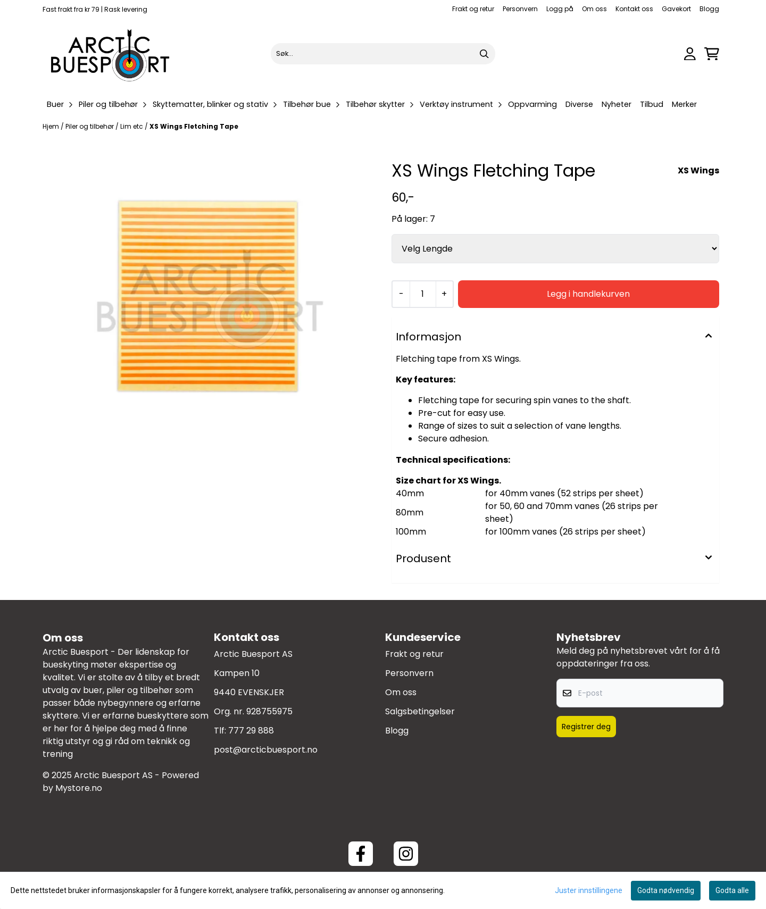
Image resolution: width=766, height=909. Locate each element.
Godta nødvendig (665, 890)
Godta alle (732, 890)
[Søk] (383, 53)
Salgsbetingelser (420, 711)
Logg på (559, 8)
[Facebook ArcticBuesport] (360, 853)
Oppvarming (532, 104)
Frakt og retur (473, 8)
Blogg (709, 8)
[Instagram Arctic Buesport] (406, 853)
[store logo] (111, 53)
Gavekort (676, 8)
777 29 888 (251, 730)
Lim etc (132, 126)
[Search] (484, 53)
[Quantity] (422, 294)
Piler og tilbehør (90, 126)
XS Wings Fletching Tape (193, 126)
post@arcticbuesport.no (266, 750)
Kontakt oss (634, 8)
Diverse (579, 104)
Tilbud (651, 104)
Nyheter (616, 104)
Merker (684, 104)
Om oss (594, 8)
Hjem (52, 126)
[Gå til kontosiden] (690, 54)
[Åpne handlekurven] (711, 54)
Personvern (520, 8)
